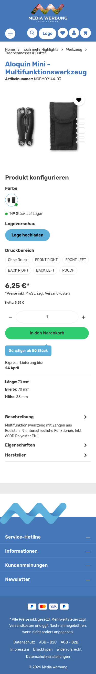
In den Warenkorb (47, 343)
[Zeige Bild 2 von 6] (80, 124)
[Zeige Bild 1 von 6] (80, 119)
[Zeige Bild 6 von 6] (80, 142)
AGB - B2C (47, 642)
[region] (48, 126)
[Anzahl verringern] (10, 327)
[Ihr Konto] (74, 33)
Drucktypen (43, 650)
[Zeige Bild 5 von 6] (80, 137)
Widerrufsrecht (68, 650)
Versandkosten (18, 626)
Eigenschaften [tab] (46, 455)
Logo (47, 33)
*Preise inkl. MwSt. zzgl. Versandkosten (36, 304)
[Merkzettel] (63, 33)
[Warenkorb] (85, 33)
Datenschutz (24, 642)
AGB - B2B (69, 642)
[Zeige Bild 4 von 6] (80, 133)
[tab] (46, 436)
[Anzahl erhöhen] (83, 327)
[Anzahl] (47, 327)
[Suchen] (32, 33)
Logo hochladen (27, 235)
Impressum (21, 650)
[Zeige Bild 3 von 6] (80, 128)
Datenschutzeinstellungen (47, 657)
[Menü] (10, 33)
